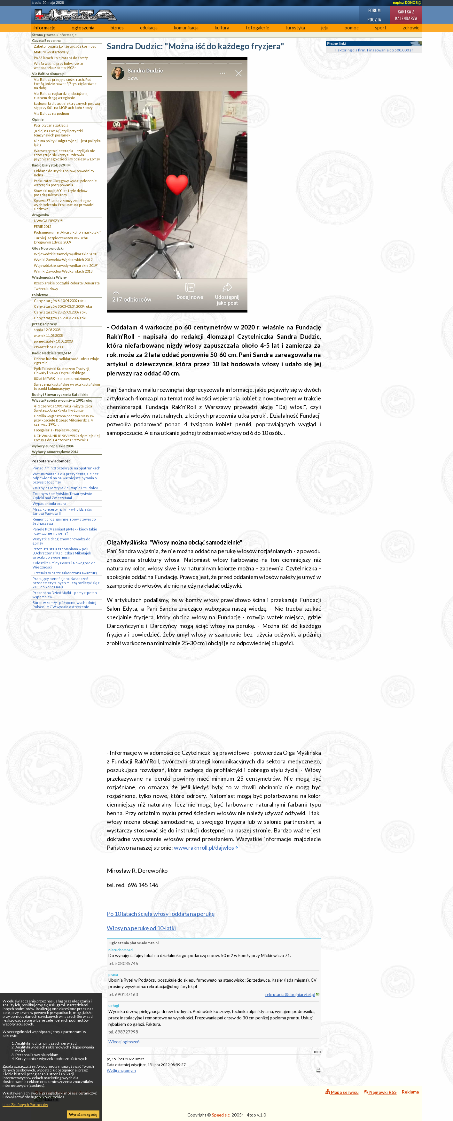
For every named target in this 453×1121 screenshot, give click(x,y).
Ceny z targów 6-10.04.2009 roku (60, 300)
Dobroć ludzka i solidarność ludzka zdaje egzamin (66, 361)
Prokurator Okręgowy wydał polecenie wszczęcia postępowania (65, 183)
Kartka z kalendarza (406, 14)
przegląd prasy (44, 324)
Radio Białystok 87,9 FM (51, 165)
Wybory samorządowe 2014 (55, 452)
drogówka (40, 215)
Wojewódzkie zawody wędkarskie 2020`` (66, 254)
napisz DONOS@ (407, 2)
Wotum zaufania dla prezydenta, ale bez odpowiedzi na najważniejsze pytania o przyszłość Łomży (65, 478)
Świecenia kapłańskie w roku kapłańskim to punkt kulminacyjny (67, 386)
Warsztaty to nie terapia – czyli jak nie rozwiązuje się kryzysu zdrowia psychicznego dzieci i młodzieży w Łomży (67, 155)
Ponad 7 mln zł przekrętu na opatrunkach (66, 468)
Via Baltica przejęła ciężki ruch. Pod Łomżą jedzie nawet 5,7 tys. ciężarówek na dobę (65, 83)
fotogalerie (257, 27)
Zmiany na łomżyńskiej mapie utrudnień (65, 488)
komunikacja (186, 27)
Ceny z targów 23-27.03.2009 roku (61, 312)
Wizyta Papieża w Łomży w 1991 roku (62, 400)
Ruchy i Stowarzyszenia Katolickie (60, 394)
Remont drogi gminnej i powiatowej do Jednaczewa (64, 521)
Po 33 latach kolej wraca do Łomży (61, 58)
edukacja (149, 27)
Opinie (37, 119)
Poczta (374, 19)
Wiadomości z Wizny (49, 277)
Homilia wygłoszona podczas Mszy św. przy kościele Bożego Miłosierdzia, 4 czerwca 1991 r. (64, 420)
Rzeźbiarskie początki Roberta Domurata (67, 283)
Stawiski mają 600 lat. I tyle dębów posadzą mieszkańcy (60, 193)
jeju (324, 27)
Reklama (410, 1091)
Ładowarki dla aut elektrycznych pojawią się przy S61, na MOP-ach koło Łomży (67, 105)
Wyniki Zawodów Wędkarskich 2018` (63, 271)
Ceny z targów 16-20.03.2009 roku (61, 318)
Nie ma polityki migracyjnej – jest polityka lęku (67, 143)
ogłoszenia (83, 27)
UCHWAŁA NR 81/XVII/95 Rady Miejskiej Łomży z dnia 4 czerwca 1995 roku (67, 438)
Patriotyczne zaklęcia (51, 125)
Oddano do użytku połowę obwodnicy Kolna (64, 173)
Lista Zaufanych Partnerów (25, 1104)
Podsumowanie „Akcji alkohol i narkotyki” (67, 232)
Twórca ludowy (46, 289)
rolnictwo (40, 295)
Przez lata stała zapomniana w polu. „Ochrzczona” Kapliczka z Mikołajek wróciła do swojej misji (62, 553)
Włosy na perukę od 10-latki (141, 928)
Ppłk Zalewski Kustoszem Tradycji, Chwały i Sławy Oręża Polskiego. (62, 371)
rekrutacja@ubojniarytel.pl (290, 994)
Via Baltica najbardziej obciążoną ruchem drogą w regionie (61, 95)
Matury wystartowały (51, 52)
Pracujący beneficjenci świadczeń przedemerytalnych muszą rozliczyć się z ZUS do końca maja (66, 582)
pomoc (352, 27)
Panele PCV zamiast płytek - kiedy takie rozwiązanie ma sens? (65, 531)
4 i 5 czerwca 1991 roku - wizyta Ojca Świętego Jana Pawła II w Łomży (63, 408)
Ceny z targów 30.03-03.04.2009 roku (63, 306)
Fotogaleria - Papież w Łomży (57, 430)
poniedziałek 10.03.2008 (53, 341)
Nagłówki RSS (380, 1092)
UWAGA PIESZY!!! (48, 221)
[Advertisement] (214, 487)
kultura (222, 27)
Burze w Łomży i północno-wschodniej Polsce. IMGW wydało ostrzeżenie (64, 604)
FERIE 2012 (42, 226)
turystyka (295, 27)
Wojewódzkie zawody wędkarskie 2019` (66, 265)
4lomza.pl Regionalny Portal (63, 1096)
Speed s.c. (221, 1114)
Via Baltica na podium (51, 113)
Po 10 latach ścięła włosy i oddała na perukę (161, 913)
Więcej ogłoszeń (123, 1041)
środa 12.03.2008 (47, 330)
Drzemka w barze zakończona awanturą (65, 573)
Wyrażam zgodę (83, 1114)
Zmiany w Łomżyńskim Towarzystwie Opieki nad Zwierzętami (62, 495)
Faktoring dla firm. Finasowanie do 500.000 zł (374, 50)
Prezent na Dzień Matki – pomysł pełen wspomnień (65, 595)
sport (381, 27)
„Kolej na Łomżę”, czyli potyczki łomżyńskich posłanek (58, 133)
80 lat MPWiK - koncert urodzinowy (62, 378)
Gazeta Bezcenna (46, 40)
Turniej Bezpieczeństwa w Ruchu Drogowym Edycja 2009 (61, 240)
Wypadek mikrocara (49, 503)
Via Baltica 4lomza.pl (49, 74)
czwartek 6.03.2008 (49, 347)
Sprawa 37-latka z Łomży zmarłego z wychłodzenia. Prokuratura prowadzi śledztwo (64, 204)
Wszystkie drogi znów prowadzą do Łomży (61, 541)
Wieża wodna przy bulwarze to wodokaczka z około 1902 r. (58, 65)
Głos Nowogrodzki (48, 248)
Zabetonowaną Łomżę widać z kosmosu (65, 46)
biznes (117, 27)
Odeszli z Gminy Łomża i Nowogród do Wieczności (64, 565)
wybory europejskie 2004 (53, 446)
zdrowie (411, 27)
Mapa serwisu (342, 1092)
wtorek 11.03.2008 (48, 335)
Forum (374, 10)
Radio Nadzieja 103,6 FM (51, 353)
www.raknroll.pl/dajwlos (204, 847)
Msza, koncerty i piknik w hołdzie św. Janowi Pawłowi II (62, 511)
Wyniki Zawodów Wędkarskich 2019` (63, 260)
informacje (44, 27)
